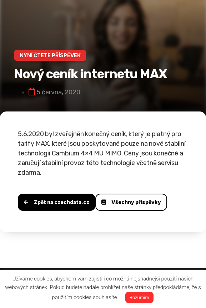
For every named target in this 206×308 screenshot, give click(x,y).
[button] (50, 55)
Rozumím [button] (139, 297)
